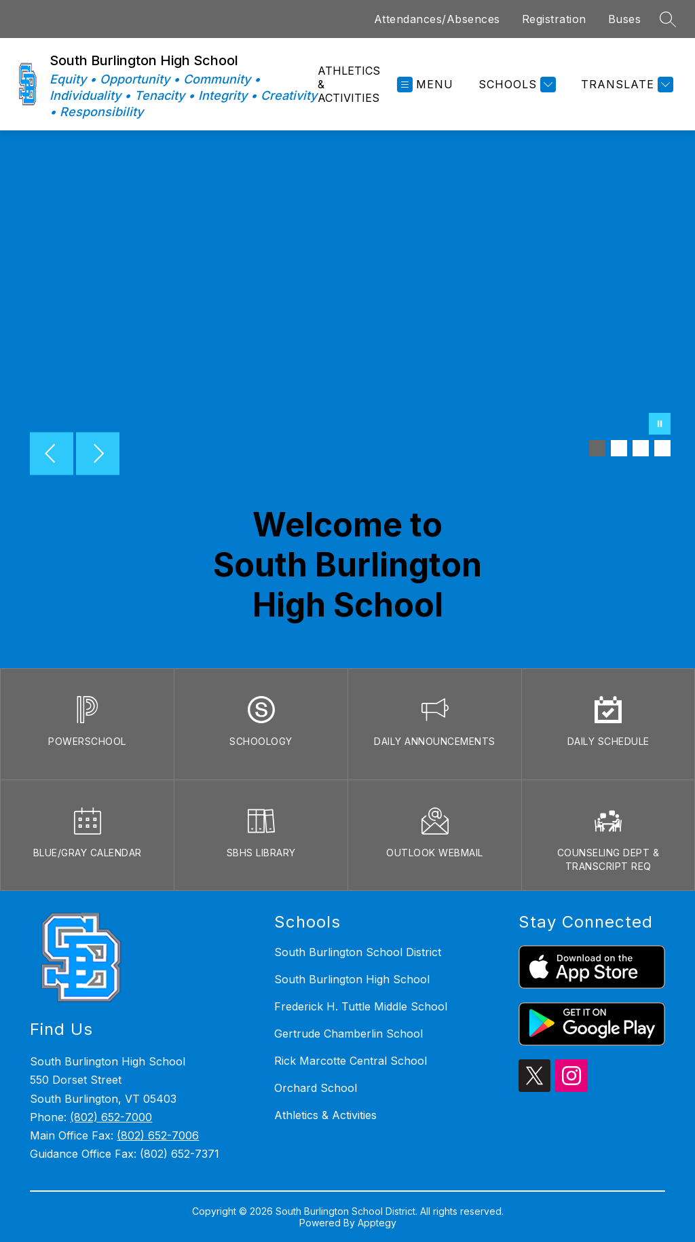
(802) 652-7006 (158, 1135)
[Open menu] (425, 84)
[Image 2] (619, 448)
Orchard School (315, 1088)
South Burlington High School (352, 979)
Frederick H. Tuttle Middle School (360, 1006)
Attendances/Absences (437, 19)
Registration (554, 19)
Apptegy (377, 1222)
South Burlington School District (357, 952)
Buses (624, 19)
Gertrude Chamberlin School (348, 1033)
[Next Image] (97, 455)
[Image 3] (641, 448)
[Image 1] (597, 448)
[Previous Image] (51, 455)
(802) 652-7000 (111, 1117)
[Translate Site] (625, 84)
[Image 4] (662, 448)
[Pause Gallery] (660, 425)
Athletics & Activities (349, 84)
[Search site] (668, 19)
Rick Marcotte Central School (350, 1060)
